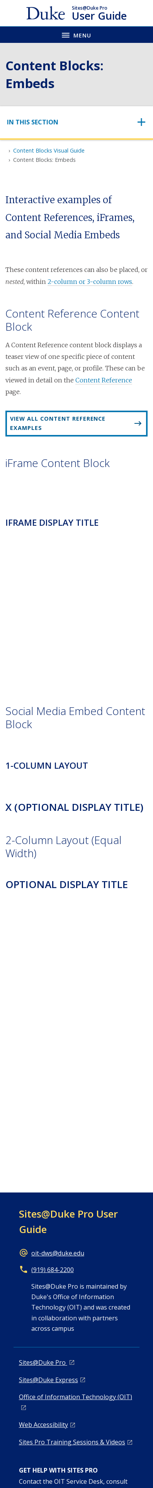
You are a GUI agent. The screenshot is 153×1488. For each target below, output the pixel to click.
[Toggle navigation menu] (76, 34)
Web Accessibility (43, 1424)
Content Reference (103, 380)
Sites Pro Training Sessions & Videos (72, 1442)
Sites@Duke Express (48, 1380)
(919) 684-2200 (52, 1269)
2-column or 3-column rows (90, 281)
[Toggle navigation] (76, 122)
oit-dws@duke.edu (57, 1253)
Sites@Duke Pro (43, 1362)
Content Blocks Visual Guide (49, 150)
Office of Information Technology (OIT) (75, 1397)
